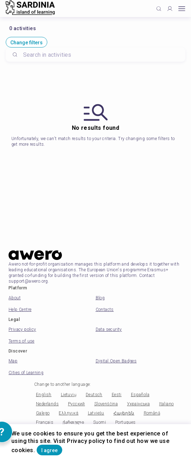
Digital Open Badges (116, 361)
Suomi (99, 422)
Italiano (166, 403)
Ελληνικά (68, 413)
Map (13, 361)
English (44, 394)
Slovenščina (106, 403)
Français (44, 422)
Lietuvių (68, 394)
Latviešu (96, 413)
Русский (76, 403)
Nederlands (47, 403)
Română (152, 413)
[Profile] (169, 8)
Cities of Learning (26, 372)
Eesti (117, 394)
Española (140, 394)
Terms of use (22, 341)
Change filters (26, 42)
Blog (100, 297)
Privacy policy (22, 329)
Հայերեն (123, 413)
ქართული (73, 422)
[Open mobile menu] (181, 9)
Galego (42, 413)
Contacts (105, 309)
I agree (49, 450)
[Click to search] (158, 8)
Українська (138, 403)
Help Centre (20, 309)
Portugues (125, 422)
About (15, 297)
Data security (109, 329)
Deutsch (94, 394)
